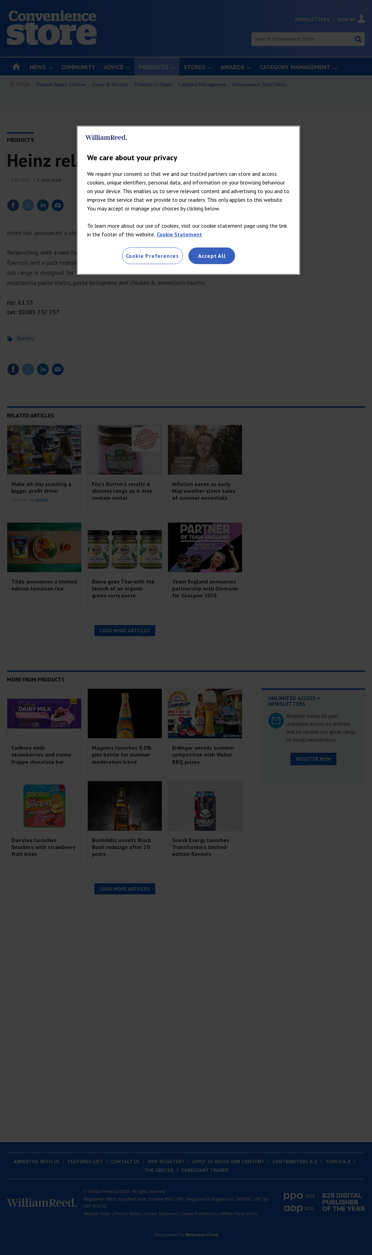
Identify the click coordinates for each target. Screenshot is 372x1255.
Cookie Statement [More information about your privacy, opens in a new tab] (179, 234)
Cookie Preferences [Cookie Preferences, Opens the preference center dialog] (152, 255)
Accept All (212, 255)
